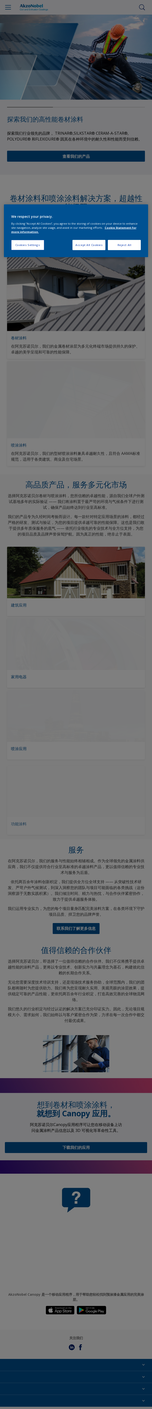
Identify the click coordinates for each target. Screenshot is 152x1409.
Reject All (125, 245)
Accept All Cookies (88, 245)
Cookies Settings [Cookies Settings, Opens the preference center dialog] (27, 245)
